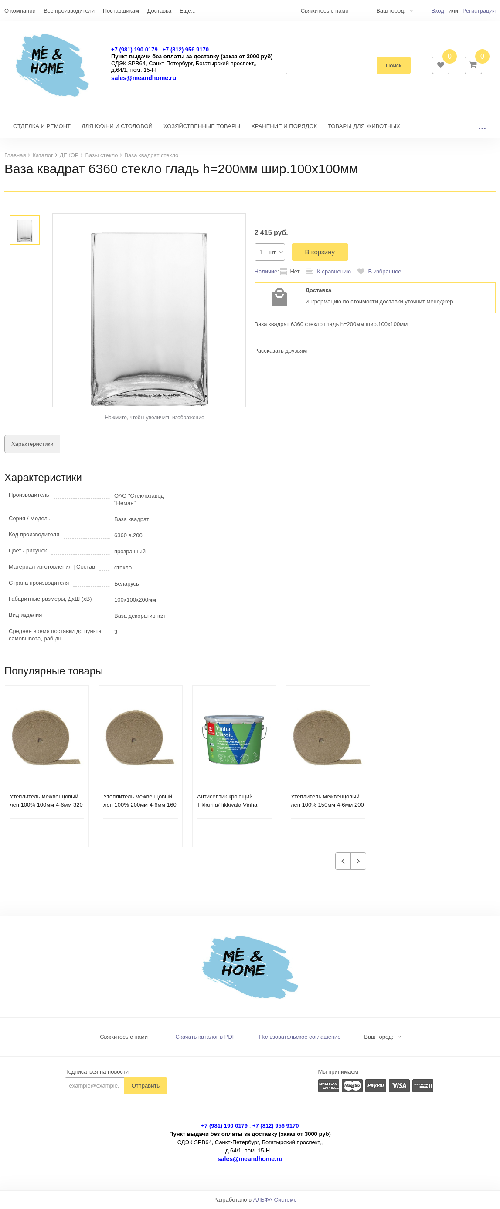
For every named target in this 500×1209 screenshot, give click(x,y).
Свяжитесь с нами (124, 1037)
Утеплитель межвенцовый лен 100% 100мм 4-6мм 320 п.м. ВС (46, 805)
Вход (437, 10)
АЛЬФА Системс (275, 1200)
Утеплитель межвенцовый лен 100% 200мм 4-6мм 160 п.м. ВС (140, 805)
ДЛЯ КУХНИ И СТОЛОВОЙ (117, 127)
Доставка (159, 10)
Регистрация (479, 10)
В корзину (320, 252)
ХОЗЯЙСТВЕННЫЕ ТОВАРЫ (201, 127)
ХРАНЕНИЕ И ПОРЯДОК (284, 127)
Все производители (69, 10)
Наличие (266, 272)
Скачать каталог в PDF (206, 1037)
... (482, 127)
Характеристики (32, 444)
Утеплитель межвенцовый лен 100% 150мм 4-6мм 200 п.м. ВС (327, 805)
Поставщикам (121, 10)
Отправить (146, 1086)
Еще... (188, 10)
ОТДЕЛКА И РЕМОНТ (42, 127)
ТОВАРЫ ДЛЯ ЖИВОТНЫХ (364, 127)
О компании (20, 10)
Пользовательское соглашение (299, 1037)
